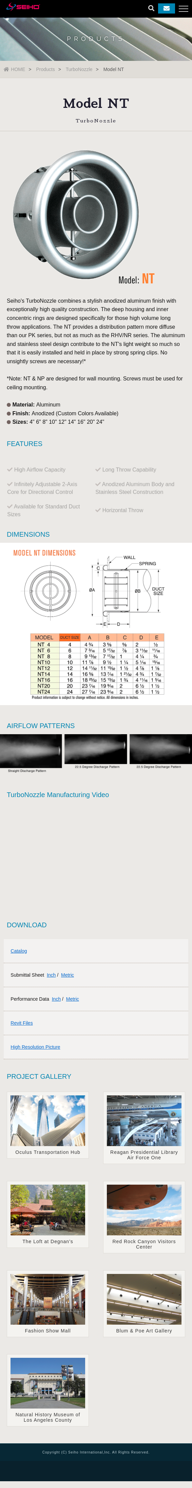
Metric (67, 975)
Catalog (19, 951)
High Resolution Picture (35, 1047)
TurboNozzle (79, 69)
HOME (14, 69)
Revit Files (22, 1023)
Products (45, 69)
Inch (51, 975)
